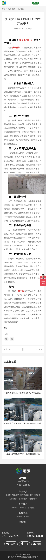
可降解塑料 (33, 499)
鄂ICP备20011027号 (23, 554)
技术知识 (21, 9)
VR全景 (35, 3)
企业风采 (23, 507)
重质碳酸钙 (24, 495)
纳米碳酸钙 (23, 499)
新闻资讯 (11, 9)
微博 (37, 544)
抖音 (24, 543)
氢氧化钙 (15, 495)
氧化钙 (8, 495)
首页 (3, 9)
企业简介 (15, 507)
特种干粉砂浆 (35, 495)
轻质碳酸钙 (13, 499)
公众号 (11, 544)
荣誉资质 (31, 507)
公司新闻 (19, 516)
